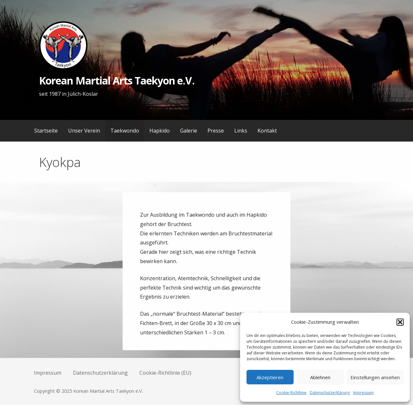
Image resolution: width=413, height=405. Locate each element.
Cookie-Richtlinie (291, 392)
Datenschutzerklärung (330, 392)
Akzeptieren (270, 377)
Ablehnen (320, 377)
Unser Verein (84, 130)
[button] (400, 322)
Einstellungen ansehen (375, 377)
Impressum (363, 392)
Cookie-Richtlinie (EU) (165, 372)
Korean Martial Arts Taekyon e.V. (116, 80)
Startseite (46, 130)
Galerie (188, 130)
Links (240, 130)
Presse (215, 130)
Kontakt (267, 130)
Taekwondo (124, 130)
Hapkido (159, 130)
